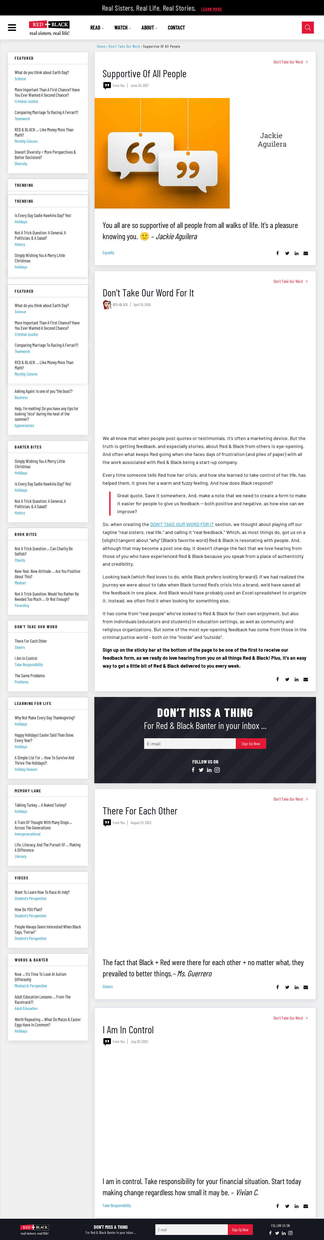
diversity (21, 163)
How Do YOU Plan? (28, 909)
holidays (21, 472)
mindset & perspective (31, 985)
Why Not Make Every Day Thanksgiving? (45, 717)
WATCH (123, 27)
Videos (22, 877)
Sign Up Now (251, 743)
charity (20, 559)
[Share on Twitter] (287, 253)
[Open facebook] (193, 770)
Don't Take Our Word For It (148, 292)
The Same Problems (30, 675)
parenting (22, 605)
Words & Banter (31, 959)
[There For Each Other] (205, 890)
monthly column (26, 141)
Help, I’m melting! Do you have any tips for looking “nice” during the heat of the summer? (46, 414)
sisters (108, 986)
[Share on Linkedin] (296, 253)
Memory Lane (28, 790)
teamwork (22, 118)
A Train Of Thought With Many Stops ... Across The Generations (43, 824)
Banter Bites (28, 446)
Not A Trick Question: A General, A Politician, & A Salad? (40, 503)
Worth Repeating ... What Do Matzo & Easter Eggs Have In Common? (48, 1022)
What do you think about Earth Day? (42, 72)
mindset (20, 582)
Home (101, 46)
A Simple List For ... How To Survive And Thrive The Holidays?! (44, 760)
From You (119, 85)
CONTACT (176, 27)
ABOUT (149, 27)
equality (108, 252)
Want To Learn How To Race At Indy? (42, 892)
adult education (26, 1008)
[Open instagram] (217, 770)
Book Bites (26, 534)
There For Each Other (140, 810)
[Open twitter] (201, 770)
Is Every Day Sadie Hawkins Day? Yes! (43, 483)
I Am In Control (128, 1029)
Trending (24, 184)
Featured (24, 57)
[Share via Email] (305, 253)
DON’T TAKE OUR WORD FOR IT (182, 524)
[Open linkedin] (209, 770)
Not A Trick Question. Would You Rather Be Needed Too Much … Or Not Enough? (47, 596)
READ (97, 27)
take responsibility (117, 1205)
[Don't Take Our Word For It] (205, 372)
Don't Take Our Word (124, 46)
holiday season (26, 769)
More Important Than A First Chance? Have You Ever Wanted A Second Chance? (47, 92)
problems (22, 681)
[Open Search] (308, 28)
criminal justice (26, 101)
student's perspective (30, 898)
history (20, 512)
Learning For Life (33, 703)
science (20, 78)
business (21, 397)
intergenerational (27, 833)
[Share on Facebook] (277, 253)
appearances (24, 425)
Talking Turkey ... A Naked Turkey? (40, 804)
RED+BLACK (120, 304)
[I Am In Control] (205, 1109)
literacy (20, 856)
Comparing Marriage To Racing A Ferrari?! (46, 112)
